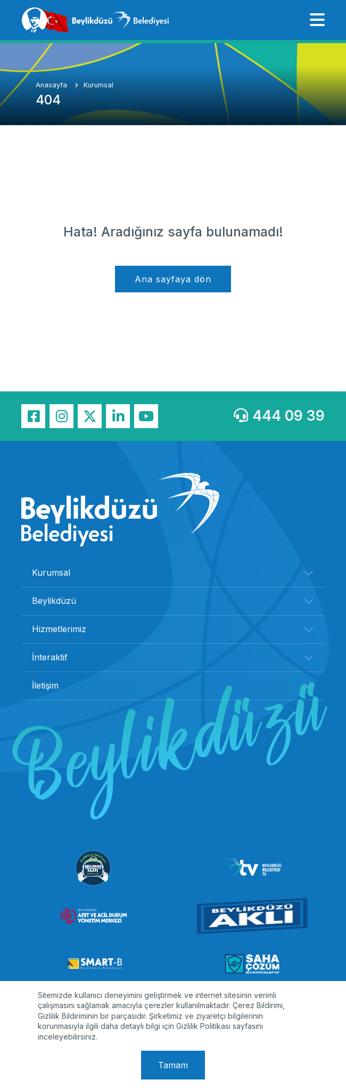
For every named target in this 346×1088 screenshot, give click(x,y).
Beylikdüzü (54, 600)
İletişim (45, 685)
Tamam (173, 1065)
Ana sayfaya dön (173, 279)
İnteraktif (50, 657)
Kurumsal (98, 85)
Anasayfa (52, 85)
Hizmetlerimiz (59, 629)
